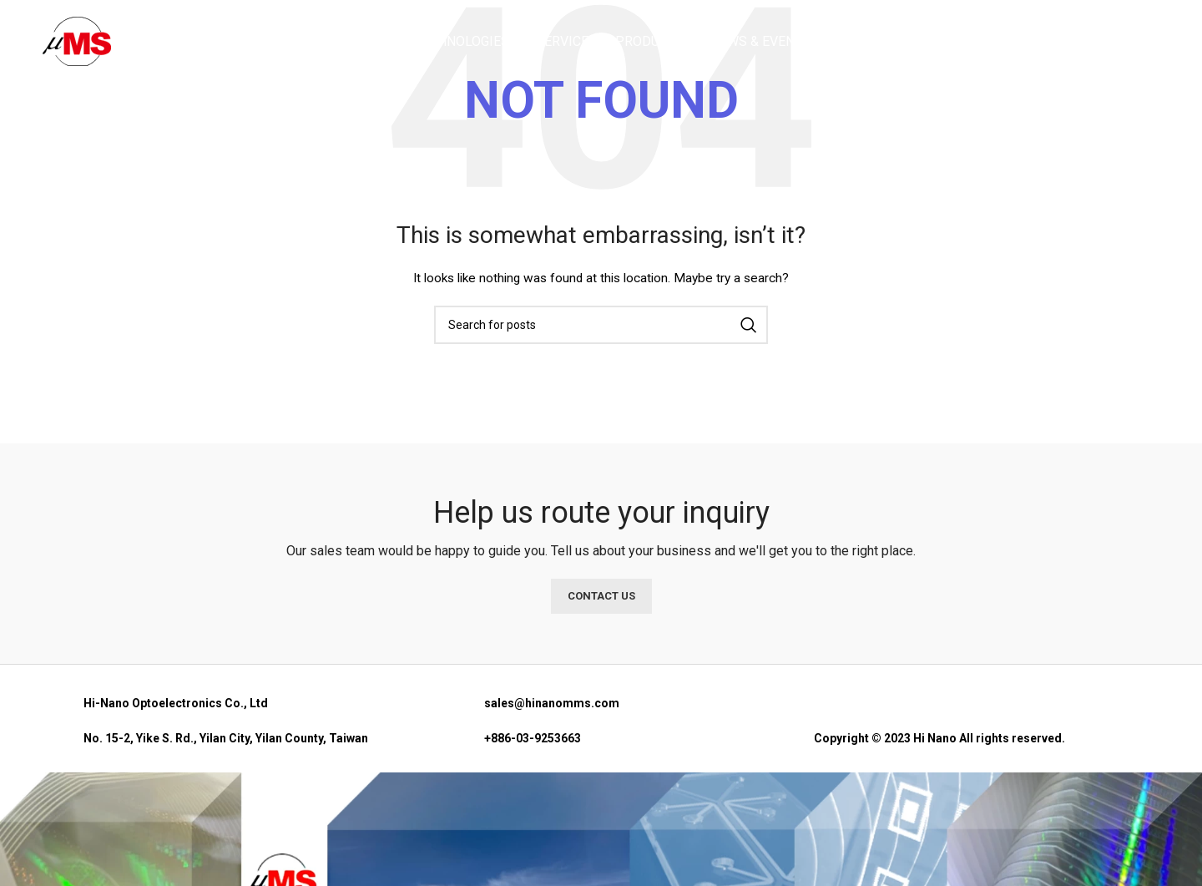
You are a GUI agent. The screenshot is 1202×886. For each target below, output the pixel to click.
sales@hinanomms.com (551, 703)
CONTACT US (601, 596)
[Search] (1151, 44)
